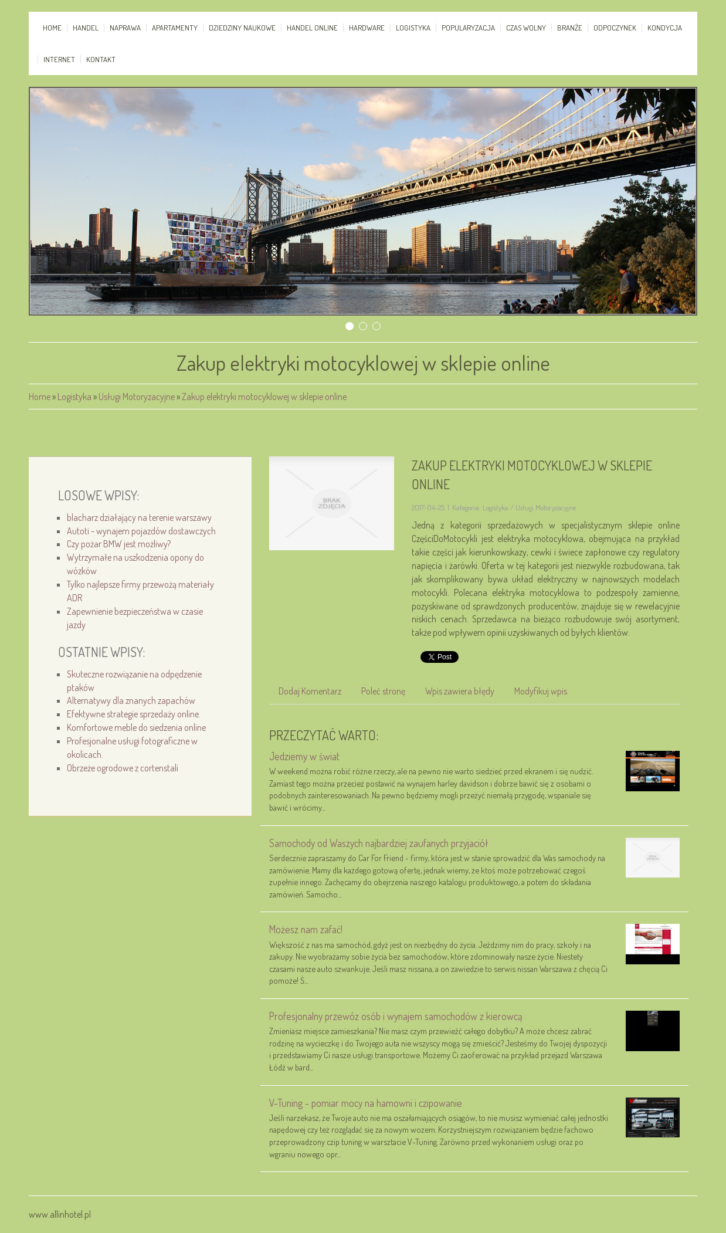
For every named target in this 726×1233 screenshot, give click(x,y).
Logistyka (74, 396)
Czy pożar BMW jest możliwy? (119, 544)
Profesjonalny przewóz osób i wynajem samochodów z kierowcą (396, 1016)
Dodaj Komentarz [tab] (310, 691)
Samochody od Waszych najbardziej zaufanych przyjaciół (378, 842)
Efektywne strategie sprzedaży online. (134, 714)
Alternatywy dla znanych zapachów (131, 700)
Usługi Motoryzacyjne (137, 396)
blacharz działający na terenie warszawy (139, 517)
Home (39, 396)
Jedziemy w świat (304, 756)
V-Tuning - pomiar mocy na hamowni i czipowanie (365, 1102)
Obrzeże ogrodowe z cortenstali (122, 768)
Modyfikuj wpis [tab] (540, 691)
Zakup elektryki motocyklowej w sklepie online (264, 396)
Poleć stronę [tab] (383, 691)
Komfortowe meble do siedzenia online (136, 727)
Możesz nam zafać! (305, 929)
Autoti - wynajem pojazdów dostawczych (141, 531)
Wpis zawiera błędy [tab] (459, 691)
